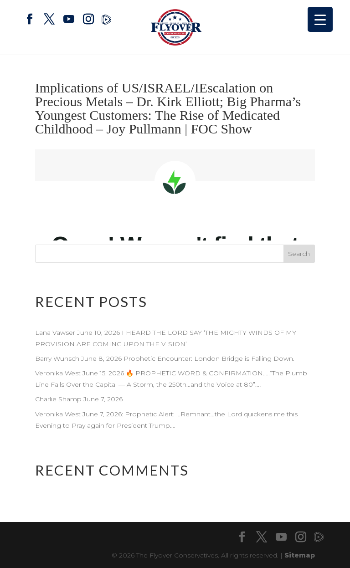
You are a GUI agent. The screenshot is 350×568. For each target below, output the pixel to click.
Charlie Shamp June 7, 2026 (79, 399)
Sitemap (299, 555)
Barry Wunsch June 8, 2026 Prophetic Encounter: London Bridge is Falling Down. (165, 358)
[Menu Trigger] (320, 19)
